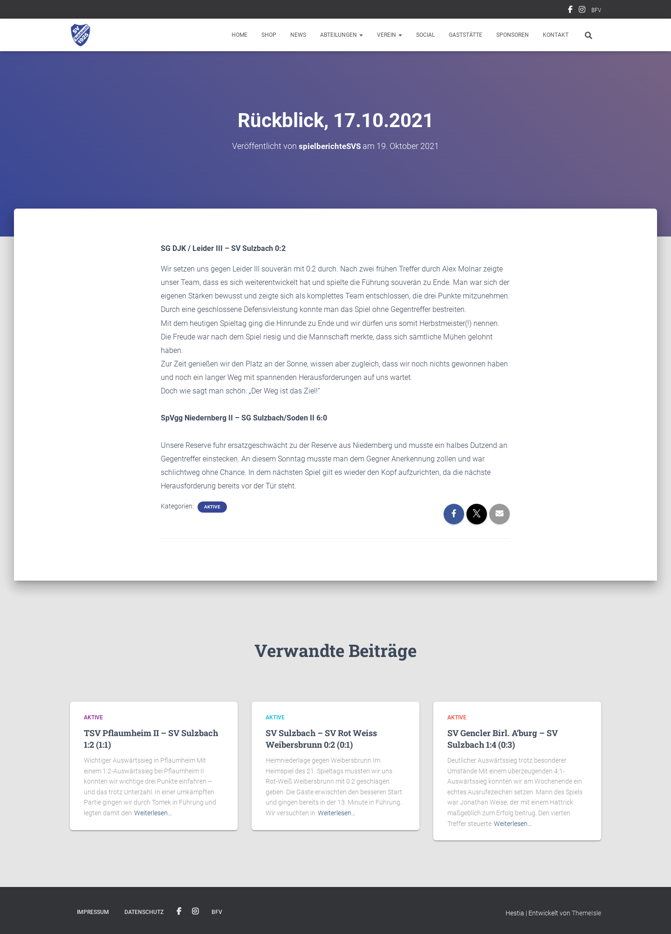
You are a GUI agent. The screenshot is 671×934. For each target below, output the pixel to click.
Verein (389, 35)
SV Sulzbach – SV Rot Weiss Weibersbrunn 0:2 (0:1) (321, 738)
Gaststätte (465, 35)
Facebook (570, 10)
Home (239, 35)
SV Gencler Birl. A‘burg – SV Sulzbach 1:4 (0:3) (502, 738)
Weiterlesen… (153, 813)
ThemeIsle (586, 913)
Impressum (93, 912)
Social (425, 35)
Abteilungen (341, 35)
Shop (268, 35)
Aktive (212, 506)
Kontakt (555, 35)
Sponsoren (512, 35)
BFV (596, 10)
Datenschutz (144, 912)
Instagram (582, 10)
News (298, 35)
